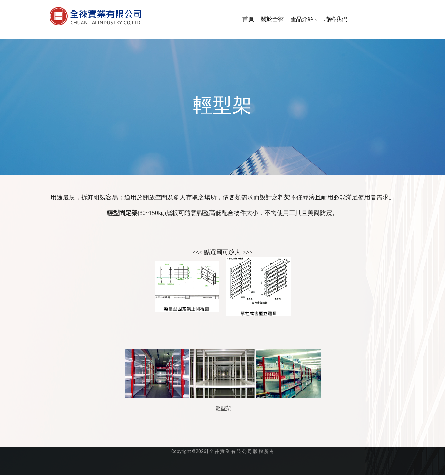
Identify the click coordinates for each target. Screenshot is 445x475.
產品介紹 (304, 19)
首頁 (248, 19)
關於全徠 (272, 19)
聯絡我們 (336, 19)
